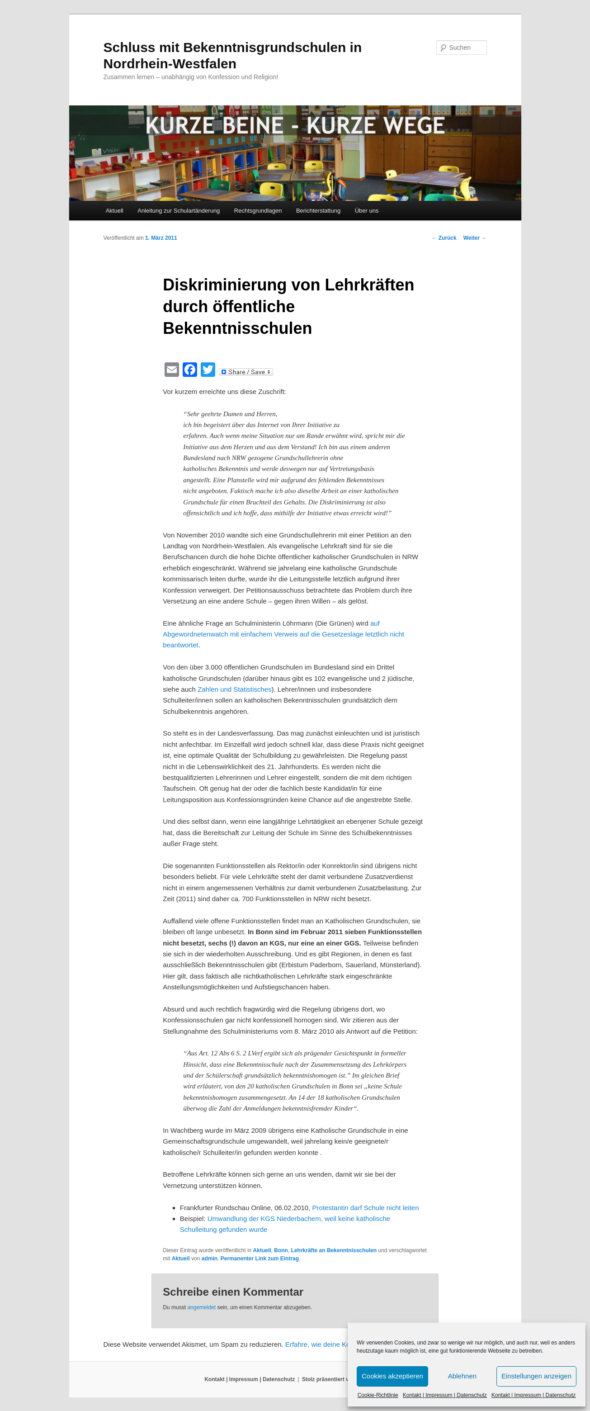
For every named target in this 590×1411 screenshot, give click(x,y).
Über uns (367, 210)
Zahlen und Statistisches (234, 689)
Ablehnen (462, 1376)
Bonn (281, 1250)
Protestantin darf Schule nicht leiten (365, 1207)
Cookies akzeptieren (392, 1376)
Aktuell (114, 210)
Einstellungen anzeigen (536, 1376)
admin (209, 1258)
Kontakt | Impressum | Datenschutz (445, 1395)
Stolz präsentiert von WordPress (344, 1379)
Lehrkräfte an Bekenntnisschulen (334, 1250)
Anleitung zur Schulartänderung (178, 210)
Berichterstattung (318, 210)
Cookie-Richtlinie (378, 1395)
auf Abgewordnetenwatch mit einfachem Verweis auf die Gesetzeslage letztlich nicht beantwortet (283, 634)
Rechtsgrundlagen (258, 210)
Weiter (475, 238)
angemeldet (201, 1307)
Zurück (443, 238)
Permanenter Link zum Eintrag (260, 1258)
